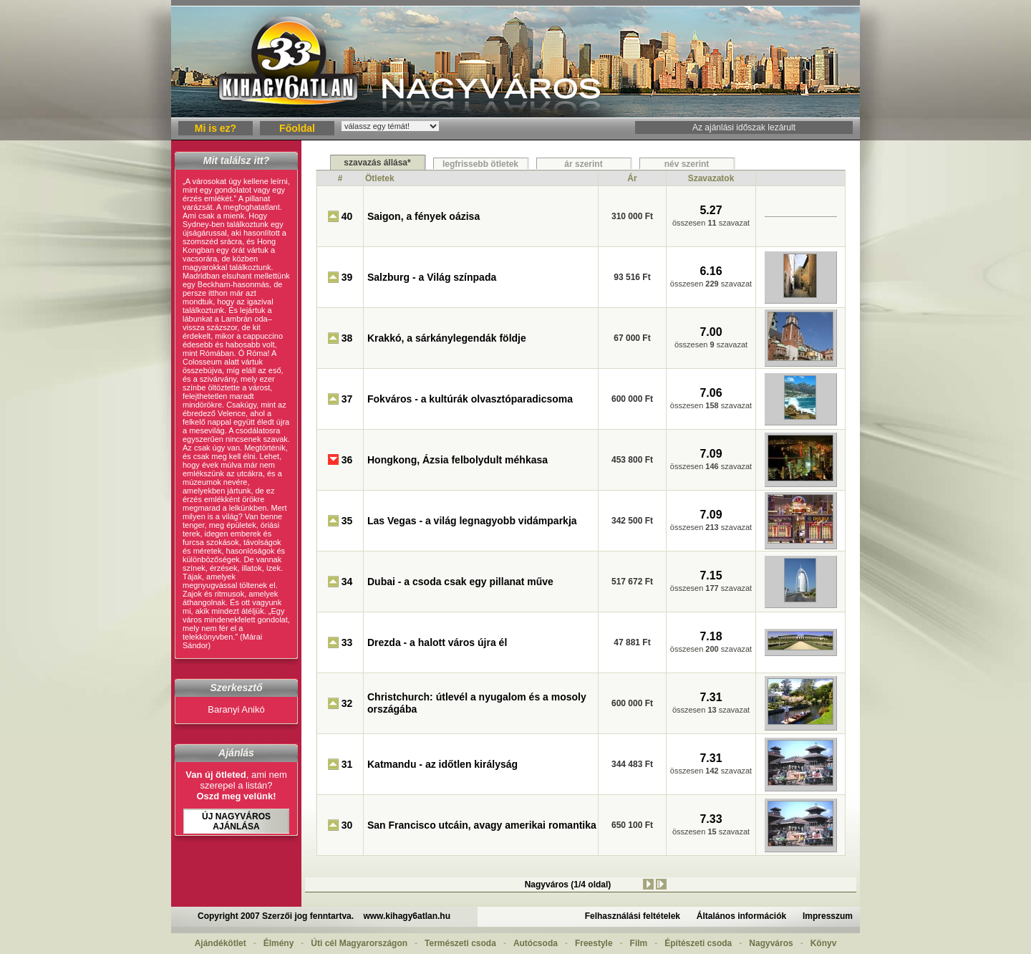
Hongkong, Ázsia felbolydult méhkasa (457, 460)
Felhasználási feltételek (632, 916)
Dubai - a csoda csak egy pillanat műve (460, 581)
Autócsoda (535, 943)
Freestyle (594, 943)
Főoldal (297, 128)
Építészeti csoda (698, 943)
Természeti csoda (460, 943)
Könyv (823, 943)
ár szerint (583, 164)
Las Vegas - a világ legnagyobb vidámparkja (472, 520)
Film (639, 943)
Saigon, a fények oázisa (423, 216)
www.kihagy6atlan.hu (406, 916)
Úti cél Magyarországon (359, 943)
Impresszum (828, 916)
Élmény (278, 943)
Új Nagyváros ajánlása (236, 821)
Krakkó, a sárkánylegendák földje (446, 338)
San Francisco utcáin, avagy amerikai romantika (481, 825)
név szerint (687, 164)
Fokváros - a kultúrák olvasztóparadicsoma (470, 399)
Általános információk (741, 916)
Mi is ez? (215, 128)
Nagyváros (771, 943)
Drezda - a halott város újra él (437, 642)
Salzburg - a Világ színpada (431, 277)
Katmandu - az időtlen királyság (442, 764)
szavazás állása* (377, 163)
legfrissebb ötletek (480, 164)
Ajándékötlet (220, 943)
